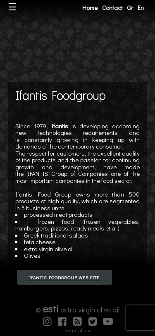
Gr (130, 7)
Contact (112, 7)
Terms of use (77, 330)
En (141, 7)
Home (90, 7)
